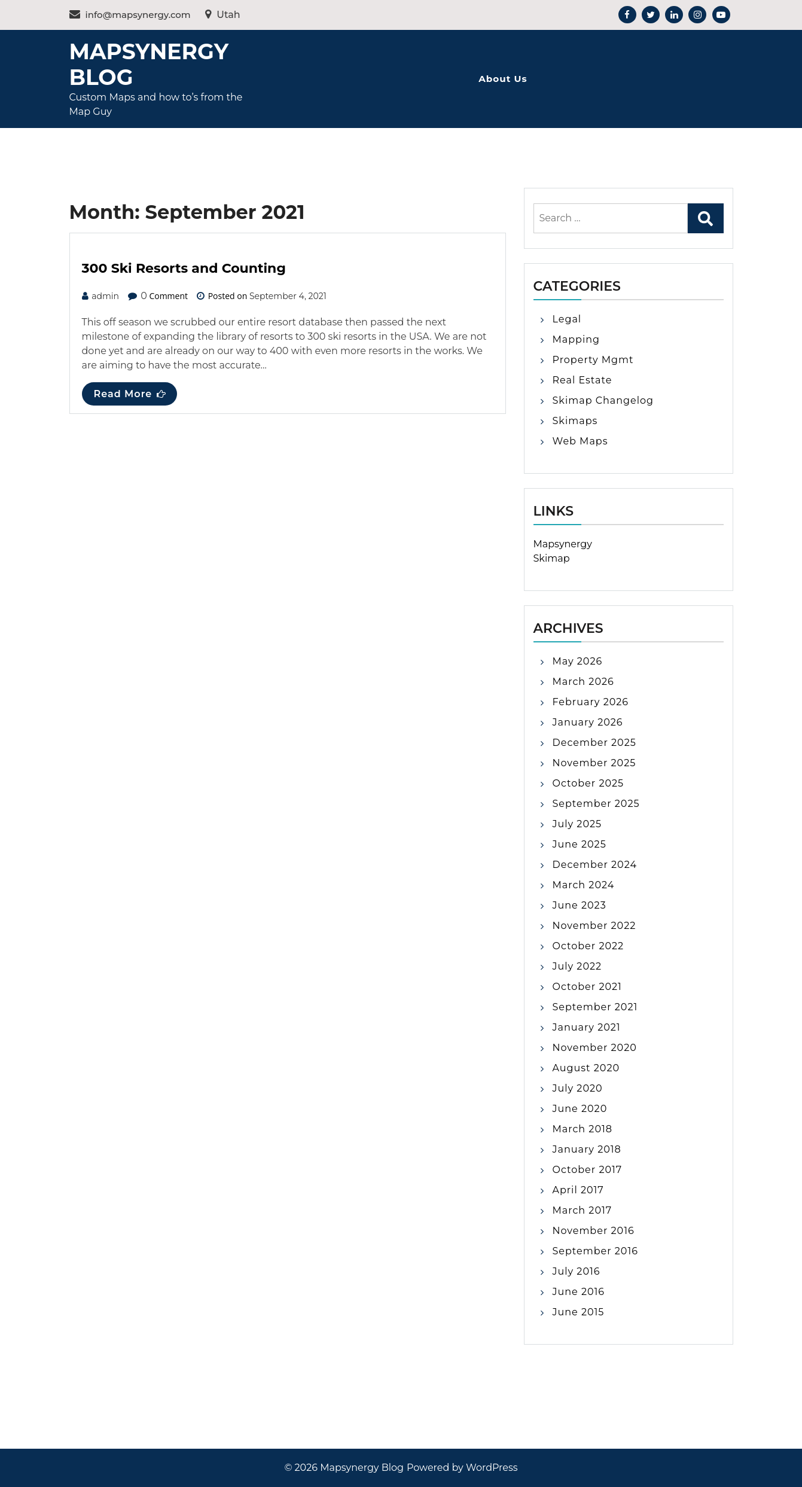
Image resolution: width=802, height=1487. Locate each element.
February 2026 (591, 702)
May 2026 (578, 661)
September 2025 (596, 803)
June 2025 (579, 844)
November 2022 (594, 925)
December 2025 (594, 742)
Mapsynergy (562, 544)
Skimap (551, 558)
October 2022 (588, 946)
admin (105, 296)
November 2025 (594, 763)
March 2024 (584, 885)
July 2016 (576, 1271)
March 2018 (582, 1129)
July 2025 (577, 824)
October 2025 (588, 783)
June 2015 (579, 1312)
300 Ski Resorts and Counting (184, 268)
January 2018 (587, 1149)
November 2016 (594, 1230)
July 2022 (577, 966)
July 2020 (578, 1088)
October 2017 (588, 1169)
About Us (502, 78)
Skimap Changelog (603, 400)
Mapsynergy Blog (148, 64)
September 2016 (595, 1251)
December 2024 (595, 864)
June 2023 (579, 905)
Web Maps (580, 441)
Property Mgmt (593, 359)
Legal (567, 319)
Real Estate (582, 380)
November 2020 (595, 1047)
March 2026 (583, 681)
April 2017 (578, 1190)
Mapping (576, 339)
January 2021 (587, 1027)
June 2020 (580, 1108)
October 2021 (587, 986)
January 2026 (588, 722)
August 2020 (586, 1068)
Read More (130, 394)
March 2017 (582, 1210)
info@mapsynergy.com (130, 14)
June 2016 (579, 1291)
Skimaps (575, 420)
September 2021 (595, 1007)
